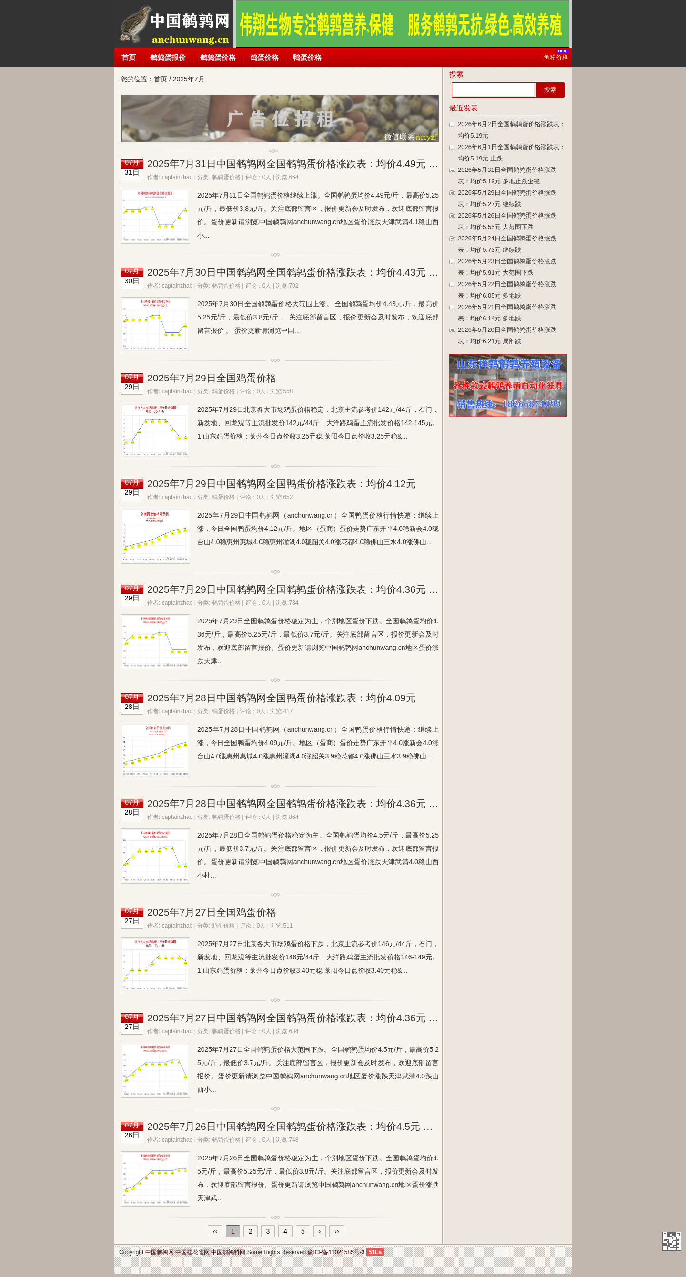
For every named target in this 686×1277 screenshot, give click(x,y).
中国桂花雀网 (192, 1252)
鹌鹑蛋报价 (168, 57)
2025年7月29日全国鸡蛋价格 (211, 377)
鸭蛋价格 (307, 57)
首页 (128, 57)
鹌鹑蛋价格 (218, 57)
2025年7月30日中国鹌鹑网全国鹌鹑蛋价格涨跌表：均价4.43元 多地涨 (302, 272)
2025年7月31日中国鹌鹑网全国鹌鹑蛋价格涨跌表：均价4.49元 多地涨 (302, 163)
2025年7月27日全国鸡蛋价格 (211, 912)
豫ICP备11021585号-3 (335, 1252)
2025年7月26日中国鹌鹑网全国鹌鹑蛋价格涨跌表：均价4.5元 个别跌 (300, 1126)
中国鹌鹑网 (173, 24)
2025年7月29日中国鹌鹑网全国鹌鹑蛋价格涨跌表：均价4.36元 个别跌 (302, 589)
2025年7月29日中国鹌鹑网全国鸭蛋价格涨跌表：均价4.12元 (281, 483)
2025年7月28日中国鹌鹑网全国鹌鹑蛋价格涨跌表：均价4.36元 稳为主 (302, 803)
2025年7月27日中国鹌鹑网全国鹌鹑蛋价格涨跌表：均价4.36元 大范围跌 (307, 1017)
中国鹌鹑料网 (228, 1252)
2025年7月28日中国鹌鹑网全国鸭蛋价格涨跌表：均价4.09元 (281, 697)
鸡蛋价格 (264, 57)
